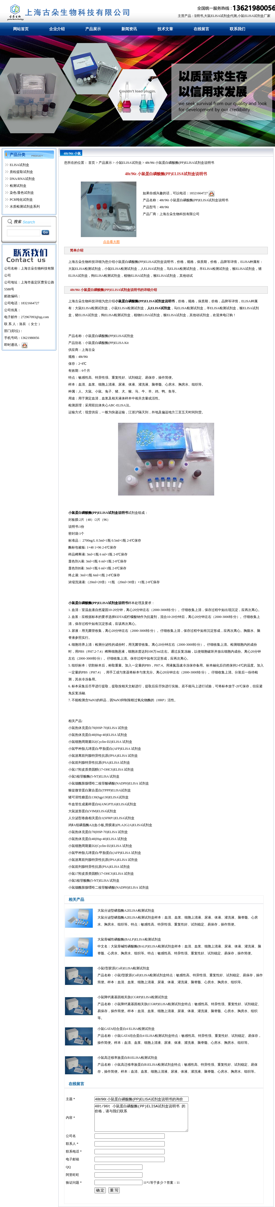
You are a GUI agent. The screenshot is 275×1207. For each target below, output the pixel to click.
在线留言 (201, 29)
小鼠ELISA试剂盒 (129, 163)
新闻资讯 (129, 29)
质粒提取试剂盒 (21, 172)
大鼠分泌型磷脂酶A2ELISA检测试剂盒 (126, 910)
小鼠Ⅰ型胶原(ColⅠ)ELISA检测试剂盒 (123, 968)
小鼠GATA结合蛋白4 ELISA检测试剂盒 (126, 1029)
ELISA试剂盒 (19, 165)
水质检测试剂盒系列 (25, 206)
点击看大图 (111, 242)
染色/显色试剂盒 (22, 193)
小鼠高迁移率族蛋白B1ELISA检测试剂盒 (128, 1058)
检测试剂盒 (18, 186)
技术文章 (165, 29)
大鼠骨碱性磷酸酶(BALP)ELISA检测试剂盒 (129, 939)
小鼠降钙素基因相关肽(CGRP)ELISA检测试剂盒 (133, 997)
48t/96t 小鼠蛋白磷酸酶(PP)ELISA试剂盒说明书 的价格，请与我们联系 (141, 1117)
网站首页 (21, 29)
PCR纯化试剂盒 (21, 200)
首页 (91, 163)
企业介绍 (57, 29)
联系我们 (237, 29)
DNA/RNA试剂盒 (22, 179)
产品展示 (93, 29)
